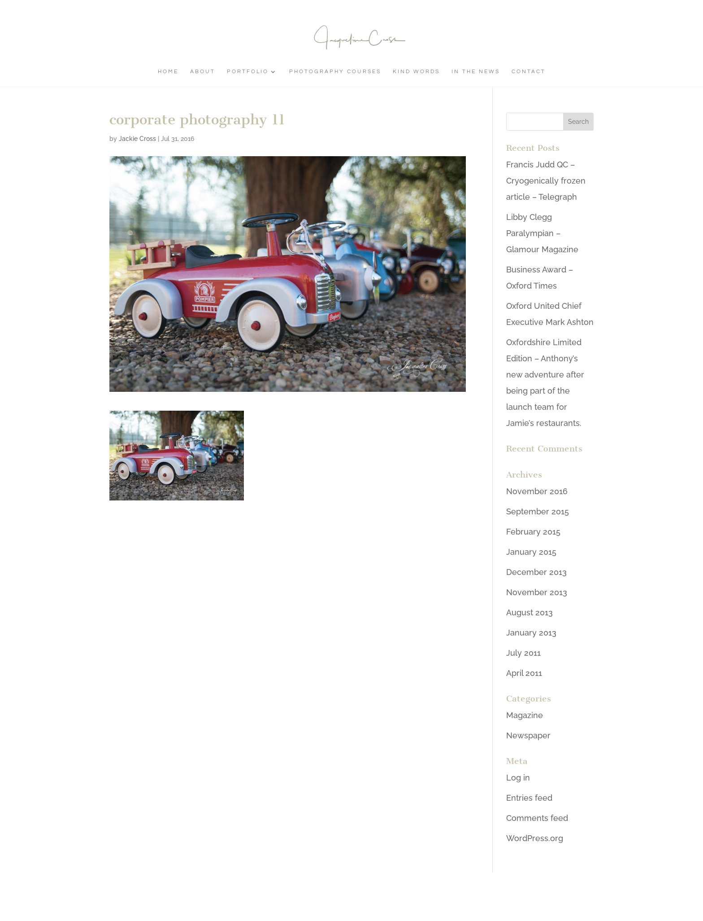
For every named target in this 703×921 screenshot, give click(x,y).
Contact (529, 72)
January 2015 (531, 552)
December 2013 (536, 572)
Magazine (524, 715)
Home (168, 72)
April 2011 (524, 673)
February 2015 (533, 531)
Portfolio (248, 72)
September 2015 (537, 511)
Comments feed (537, 818)
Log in (518, 777)
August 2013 (529, 612)
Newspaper (528, 735)
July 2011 (523, 653)
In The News (475, 72)
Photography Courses (335, 72)
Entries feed (529, 798)
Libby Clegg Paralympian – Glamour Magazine (542, 233)
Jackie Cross (137, 138)
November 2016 (537, 491)
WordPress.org (534, 838)
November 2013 (536, 592)
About (202, 72)
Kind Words (416, 72)
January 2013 (531, 632)
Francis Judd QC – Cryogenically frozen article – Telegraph (546, 181)
